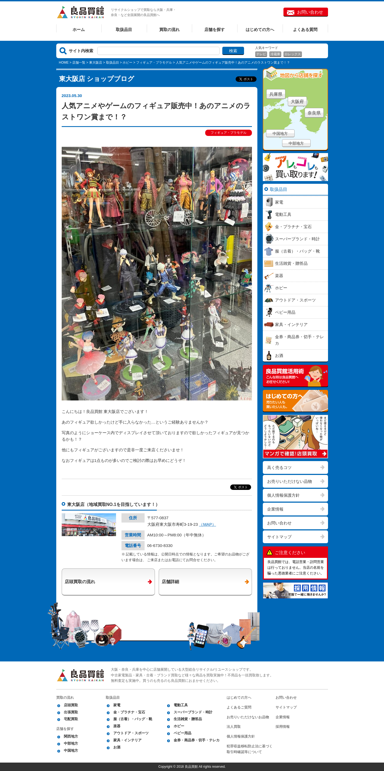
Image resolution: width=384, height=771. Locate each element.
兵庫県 (275, 94)
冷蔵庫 (275, 54)
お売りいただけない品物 (289, 481)
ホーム (79, 29)
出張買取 (71, 712)
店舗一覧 (78, 62)
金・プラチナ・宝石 (129, 712)
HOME (64, 62)
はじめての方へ (260, 29)
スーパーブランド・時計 (193, 712)
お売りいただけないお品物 (248, 717)
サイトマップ (279, 536)
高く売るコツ (279, 467)
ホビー (127, 62)
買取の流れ (169, 29)
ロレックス (293, 54)
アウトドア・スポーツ (131, 733)
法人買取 (234, 727)
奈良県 (314, 113)
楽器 (116, 726)
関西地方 (71, 736)
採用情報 (283, 727)
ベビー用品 (182, 733)
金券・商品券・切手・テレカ (197, 740)
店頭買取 (71, 705)
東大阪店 (95, 62)
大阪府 (297, 101)
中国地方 (280, 133)
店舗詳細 (170, 581)
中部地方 (296, 143)
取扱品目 (124, 29)
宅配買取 (71, 719)
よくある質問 (305, 29)
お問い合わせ (310, 12)
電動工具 (181, 705)
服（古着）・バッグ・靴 (132, 719)
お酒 (116, 747)
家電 (116, 705)
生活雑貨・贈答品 (188, 719)
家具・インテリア (127, 740)
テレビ (261, 54)
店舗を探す (214, 29)
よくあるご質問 (239, 707)
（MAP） (207, 524)
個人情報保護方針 (283, 495)
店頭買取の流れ (80, 581)
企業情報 (275, 509)
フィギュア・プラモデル (154, 62)
